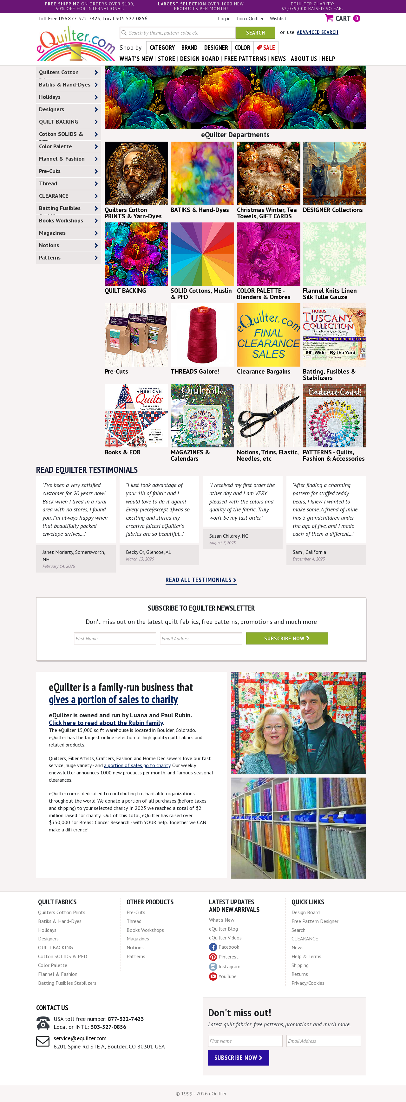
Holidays (68, 97)
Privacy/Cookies (307, 983)
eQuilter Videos (225, 937)
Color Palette (68, 147)
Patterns (68, 258)
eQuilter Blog (223, 929)
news (278, 58)
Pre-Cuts (68, 171)
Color (242, 47)
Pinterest (224, 956)
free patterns (245, 58)
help (329, 58)
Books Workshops (68, 221)
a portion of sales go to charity (137, 765)
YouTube (223, 976)
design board (199, 58)
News (297, 947)
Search (255, 32)
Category (162, 47)
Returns (299, 974)
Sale (269, 47)
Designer (216, 47)
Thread (68, 184)
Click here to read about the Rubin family (106, 723)
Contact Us (52, 1007)
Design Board (305, 912)
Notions (68, 245)
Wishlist (278, 18)
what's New (136, 58)
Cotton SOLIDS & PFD (68, 135)
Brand (189, 47)
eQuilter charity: (312, 4)
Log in (224, 18)
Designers (68, 109)
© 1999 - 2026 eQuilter (201, 1093)
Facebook (224, 947)
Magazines (68, 233)
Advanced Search (317, 32)
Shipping (300, 965)
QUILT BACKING (68, 122)
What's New (221, 920)
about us (304, 58)
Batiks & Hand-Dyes (68, 85)
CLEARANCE (68, 196)
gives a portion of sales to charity (113, 699)
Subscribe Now (287, 638)
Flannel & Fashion (68, 159)
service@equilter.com (80, 1038)
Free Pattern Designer (314, 921)
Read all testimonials (201, 580)
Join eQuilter (250, 18)
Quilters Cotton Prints (68, 73)
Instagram (224, 967)
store (166, 58)
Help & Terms (306, 956)
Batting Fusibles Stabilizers (68, 209)
